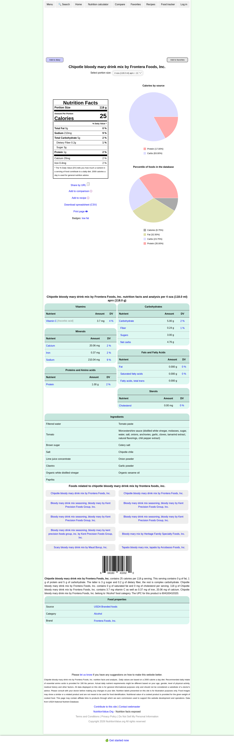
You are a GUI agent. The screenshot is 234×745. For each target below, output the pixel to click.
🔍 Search (64, 4)
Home (78, 4)
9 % (109, 359)
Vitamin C (51, 321)
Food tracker (168, 4)
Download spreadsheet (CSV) (80, 204)
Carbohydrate (126, 321)
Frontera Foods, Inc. (105, 621)
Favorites (136, 4)
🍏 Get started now (117, 740)
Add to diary (54, 60)
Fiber (123, 328)
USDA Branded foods (105, 606)
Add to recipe (79, 198)
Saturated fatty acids (131, 373)
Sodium (50, 359)
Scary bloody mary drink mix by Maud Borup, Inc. (80, 547)
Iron (48, 352)
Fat (121, 366)
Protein (50, 384)
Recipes (150, 4)
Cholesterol (125, 405)
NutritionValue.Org (103, 711)
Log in (184, 4)
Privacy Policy (109, 716)
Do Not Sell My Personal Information (138, 716)
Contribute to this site (105, 706)
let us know (86, 674)
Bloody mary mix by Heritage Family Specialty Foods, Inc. (153, 534)
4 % (111, 321)
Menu (50, 4)
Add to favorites (177, 60)
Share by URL (80, 185)
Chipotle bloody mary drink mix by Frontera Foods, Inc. (80, 493)
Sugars (124, 335)
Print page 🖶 (80, 211)
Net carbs (125, 342)
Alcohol (98, 613)
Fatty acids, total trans (132, 381)
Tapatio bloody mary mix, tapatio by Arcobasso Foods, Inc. (153, 547)
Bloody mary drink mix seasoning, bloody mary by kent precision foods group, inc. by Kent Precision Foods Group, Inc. (81, 534)
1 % (182, 328)
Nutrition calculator (98, 4)
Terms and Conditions (87, 716)
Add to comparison (79, 191)
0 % (184, 366)
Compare (120, 4)
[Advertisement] (117, 31)
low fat (85, 218)
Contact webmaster (129, 706)
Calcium (50, 345)
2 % (109, 345)
